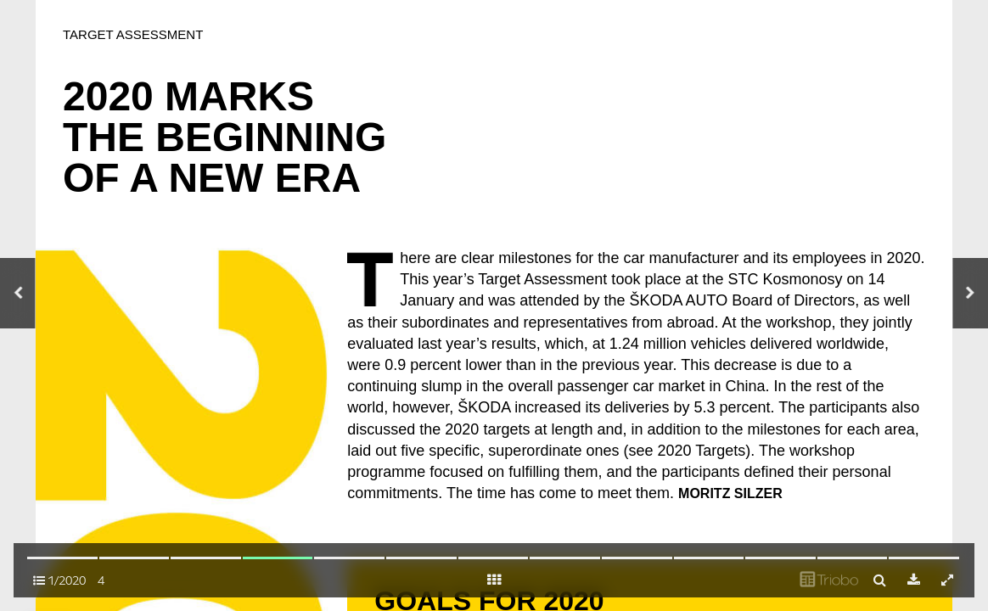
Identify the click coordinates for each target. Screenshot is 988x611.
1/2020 (59, 580)
